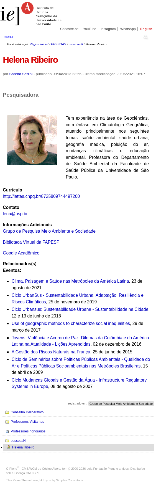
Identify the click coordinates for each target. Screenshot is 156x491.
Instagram (108, 29)
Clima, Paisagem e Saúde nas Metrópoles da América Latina (70, 281)
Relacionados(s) (19, 263)
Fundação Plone (104, 468)
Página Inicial (38, 44)
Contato (11, 207)
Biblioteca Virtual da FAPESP (31, 242)
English (146, 29)
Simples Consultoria (69, 480)
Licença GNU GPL (26, 473)
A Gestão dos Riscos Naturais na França (51, 352)
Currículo (12, 190)
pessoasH (76, 44)
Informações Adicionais (27, 224)
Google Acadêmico (21, 253)
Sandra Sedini (20, 74)
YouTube (89, 29)
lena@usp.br (15, 213)
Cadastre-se (69, 29)
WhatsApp (128, 29)
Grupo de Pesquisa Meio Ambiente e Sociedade (49, 231)
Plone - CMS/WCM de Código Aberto (35, 468)
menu (8, 37)
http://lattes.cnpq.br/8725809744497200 (41, 196)
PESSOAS (58, 44)
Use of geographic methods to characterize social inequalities (71, 323)
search (145, 36)
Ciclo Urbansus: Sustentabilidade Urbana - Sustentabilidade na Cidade (80, 309)
